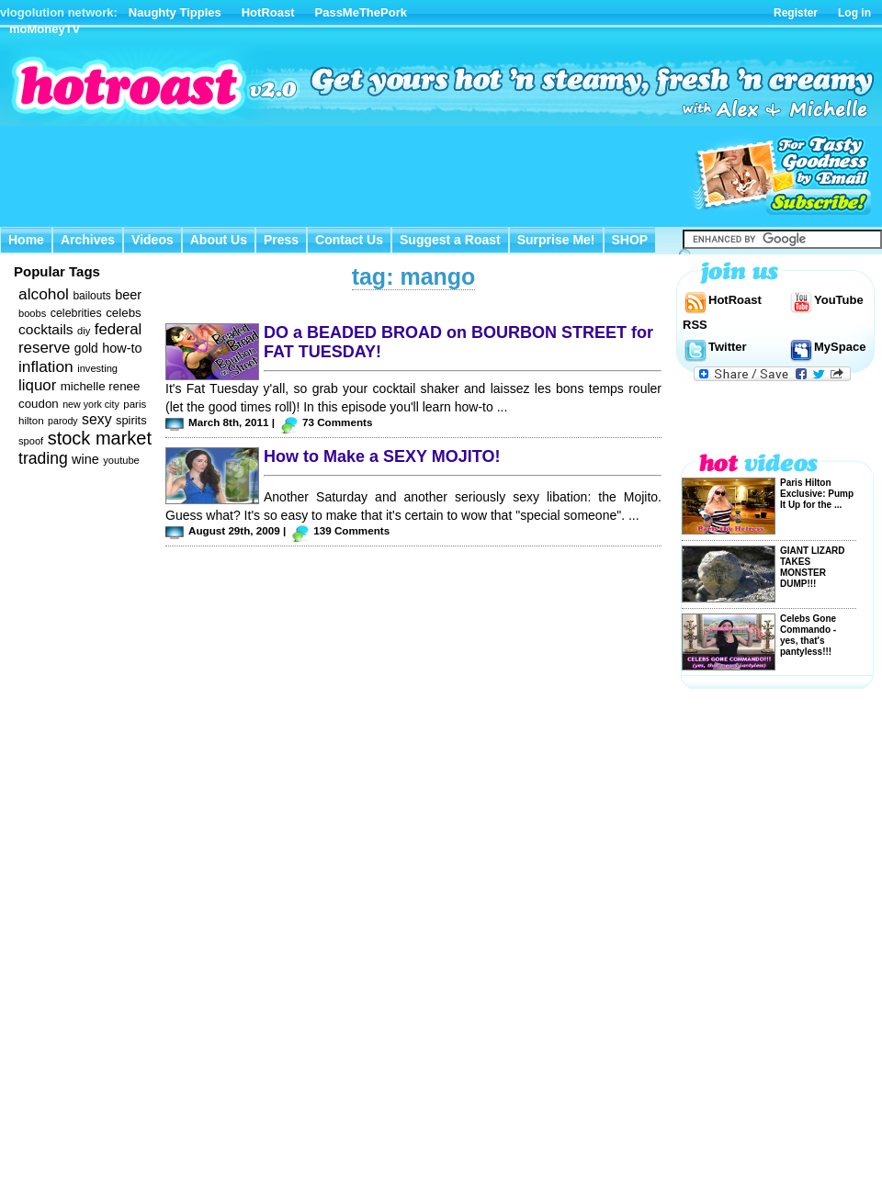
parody (63, 420)
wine (85, 459)
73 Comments (337, 422)
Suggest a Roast (450, 239)
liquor (37, 385)
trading (43, 458)
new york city (90, 404)
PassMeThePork (361, 12)
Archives (88, 239)
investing (97, 368)
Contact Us (349, 239)
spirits (131, 420)
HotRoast (268, 12)
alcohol (43, 294)
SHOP (630, 239)
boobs (32, 313)
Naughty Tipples (175, 12)
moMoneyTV (44, 29)
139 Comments (351, 530)
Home (26, 239)
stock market (100, 438)
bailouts (91, 295)
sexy (96, 419)
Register (796, 12)
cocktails (46, 329)
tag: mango (414, 276)
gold (86, 348)
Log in (854, 12)
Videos (152, 239)
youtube (121, 460)
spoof (30, 440)
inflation (46, 366)
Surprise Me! (556, 239)
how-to (121, 348)
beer (128, 294)
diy (83, 330)
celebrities (76, 313)
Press (281, 239)
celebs (123, 313)
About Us (218, 239)
